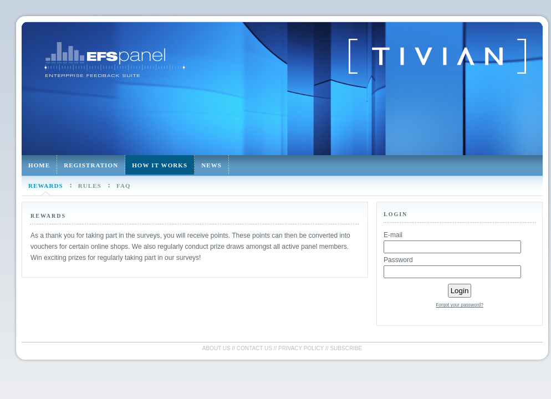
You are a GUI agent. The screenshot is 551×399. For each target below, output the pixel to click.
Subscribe (346, 348)
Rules (89, 185)
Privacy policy (301, 348)
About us (216, 348)
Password (398, 260)
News (211, 165)
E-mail (393, 235)
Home (39, 165)
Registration (91, 165)
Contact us (254, 348)
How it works (159, 165)
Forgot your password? (459, 305)
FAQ (123, 185)
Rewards (45, 185)
